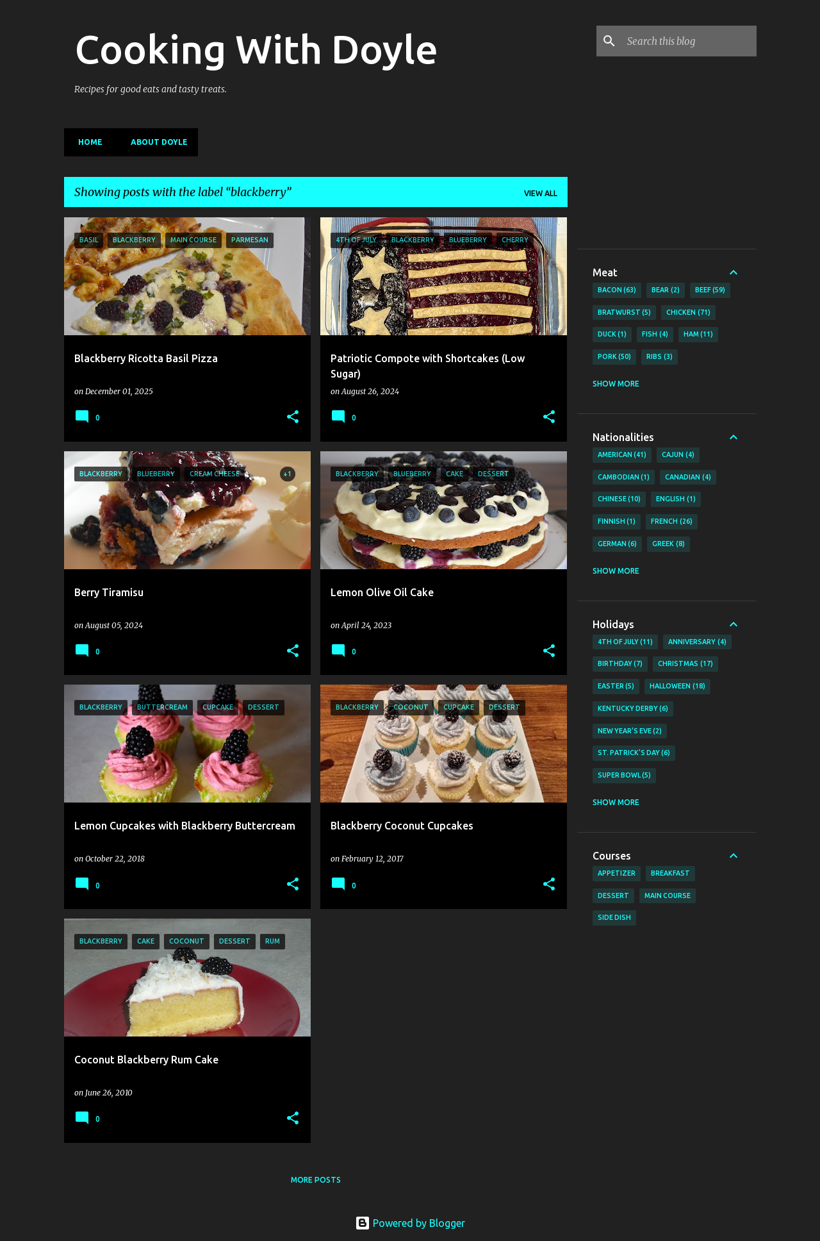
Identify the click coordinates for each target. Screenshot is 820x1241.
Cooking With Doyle (256, 48)
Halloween (677, 686)
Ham (699, 334)
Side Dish (614, 917)
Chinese (619, 499)
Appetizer (617, 873)
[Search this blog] (689, 41)
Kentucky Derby (633, 709)
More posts (316, 1180)
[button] (292, 417)
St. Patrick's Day (634, 753)
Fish (655, 334)
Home (86, 142)
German (617, 544)
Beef (710, 290)
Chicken (688, 313)
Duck (612, 334)
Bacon (617, 290)
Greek (668, 544)
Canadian (688, 477)
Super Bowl (625, 775)
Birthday (620, 664)
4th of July (625, 642)
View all (540, 193)
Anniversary (697, 642)
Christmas (685, 664)
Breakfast (670, 873)
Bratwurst (625, 313)
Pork (615, 357)
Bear (666, 290)
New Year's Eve (630, 731)
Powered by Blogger (410, 1223)
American (622, 455)
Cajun (678, 455)
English (676, 499)
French (672, 522)
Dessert (613, 895)
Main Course (667, 895)
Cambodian (624, 477)
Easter (616, 686)
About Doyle (155, 142)
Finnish (617, 522)
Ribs (659, 357)
